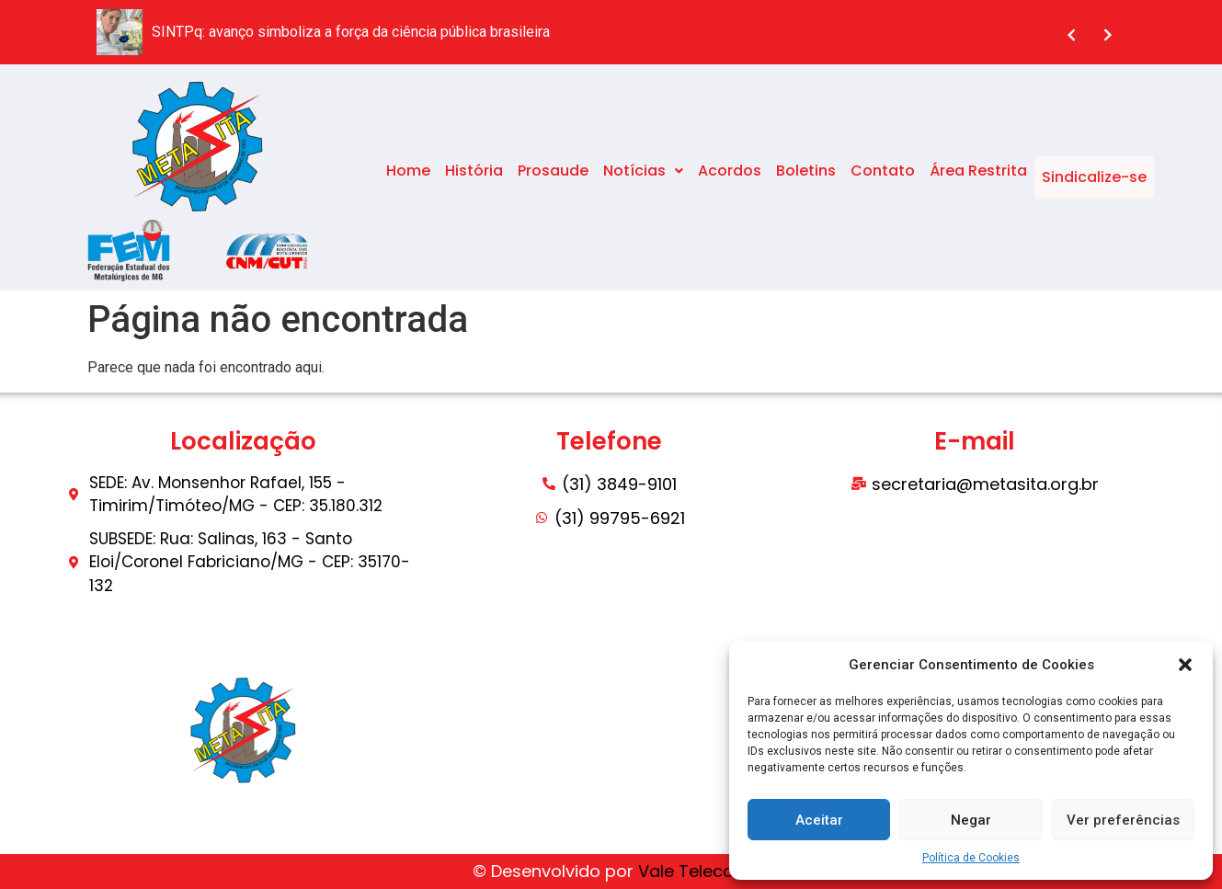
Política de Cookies (971, 857)
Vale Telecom (694, 871)
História (474, 177)
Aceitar (819, 820)
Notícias (643, 177)
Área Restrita (978, 177)
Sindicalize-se (1094, 177)
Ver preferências (1123, 820)
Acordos (729, 177)
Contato (883, 177)
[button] (1185, 664)
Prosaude (553, 177)
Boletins (806, 177)
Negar (971, 820)
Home (408, 177)
